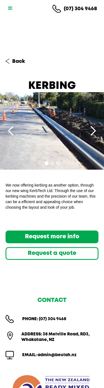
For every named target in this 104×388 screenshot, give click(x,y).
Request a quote (52, 253)
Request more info (52, 236)
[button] (9, 8)
